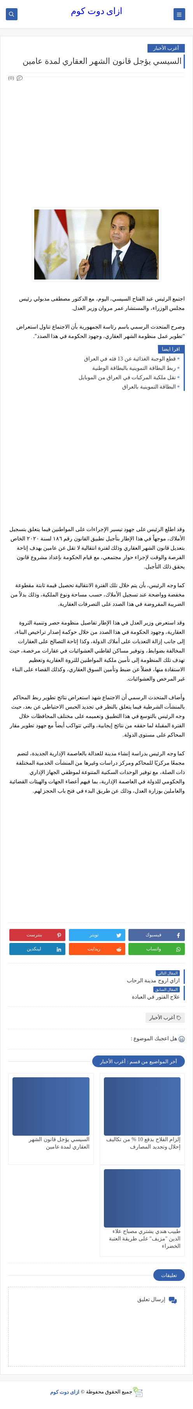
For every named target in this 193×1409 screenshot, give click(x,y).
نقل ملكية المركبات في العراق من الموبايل (127, 377)
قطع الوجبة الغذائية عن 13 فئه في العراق (130, 359)
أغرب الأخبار (166, 48)
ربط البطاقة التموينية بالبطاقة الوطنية (134, 368)
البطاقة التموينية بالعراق (149, 387)
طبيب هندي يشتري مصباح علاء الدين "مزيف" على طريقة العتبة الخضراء (145, 1238)
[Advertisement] (96, 137)
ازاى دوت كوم (96, 11)
